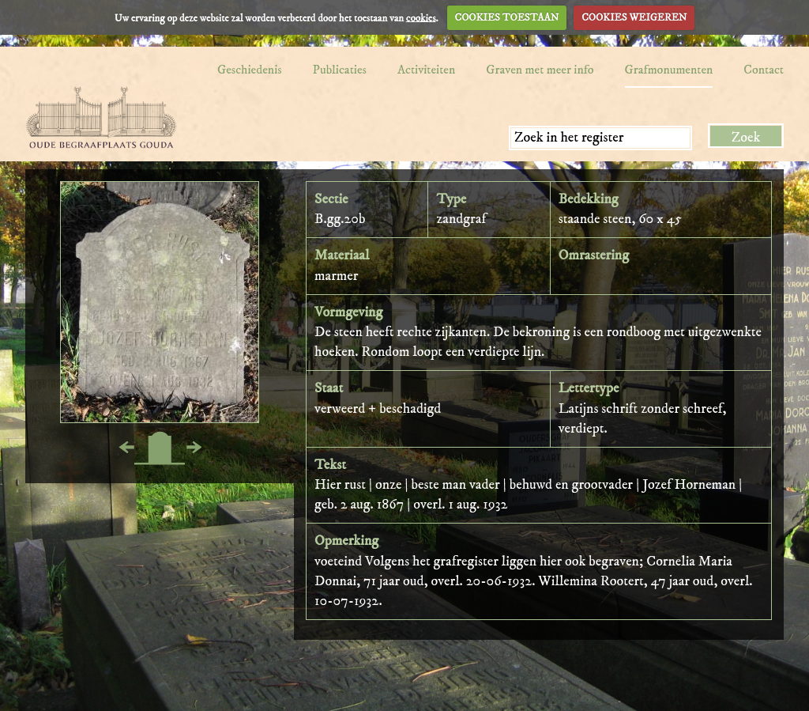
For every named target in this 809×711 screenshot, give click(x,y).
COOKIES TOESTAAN (507, 17)
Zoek (746, 137)
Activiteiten (426, 70)
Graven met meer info (539, 70)
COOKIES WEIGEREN (634, 17)
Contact (763, 70)
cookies (421, 17)
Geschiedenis (249, 70)
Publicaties (340, 70)
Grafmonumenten (669, 70)
